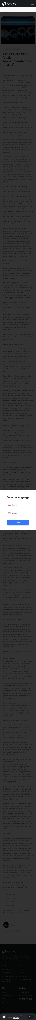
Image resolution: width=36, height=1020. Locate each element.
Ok (30, 1017)
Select (18, 523)
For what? (16, 1017)
